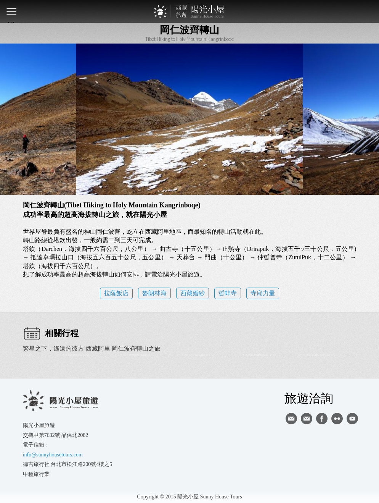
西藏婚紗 (192, 293)
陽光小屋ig (306, 418)
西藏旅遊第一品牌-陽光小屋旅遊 (189, 11)
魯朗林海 (154, 293)
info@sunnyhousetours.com (53, 455)
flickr (337, 418)
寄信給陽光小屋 (291, 418)
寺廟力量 (263, 293)
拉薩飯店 (116, 293)
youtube (352, 418)
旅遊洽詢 (308, 398)
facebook (322, 418)
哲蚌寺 (227, 293)
